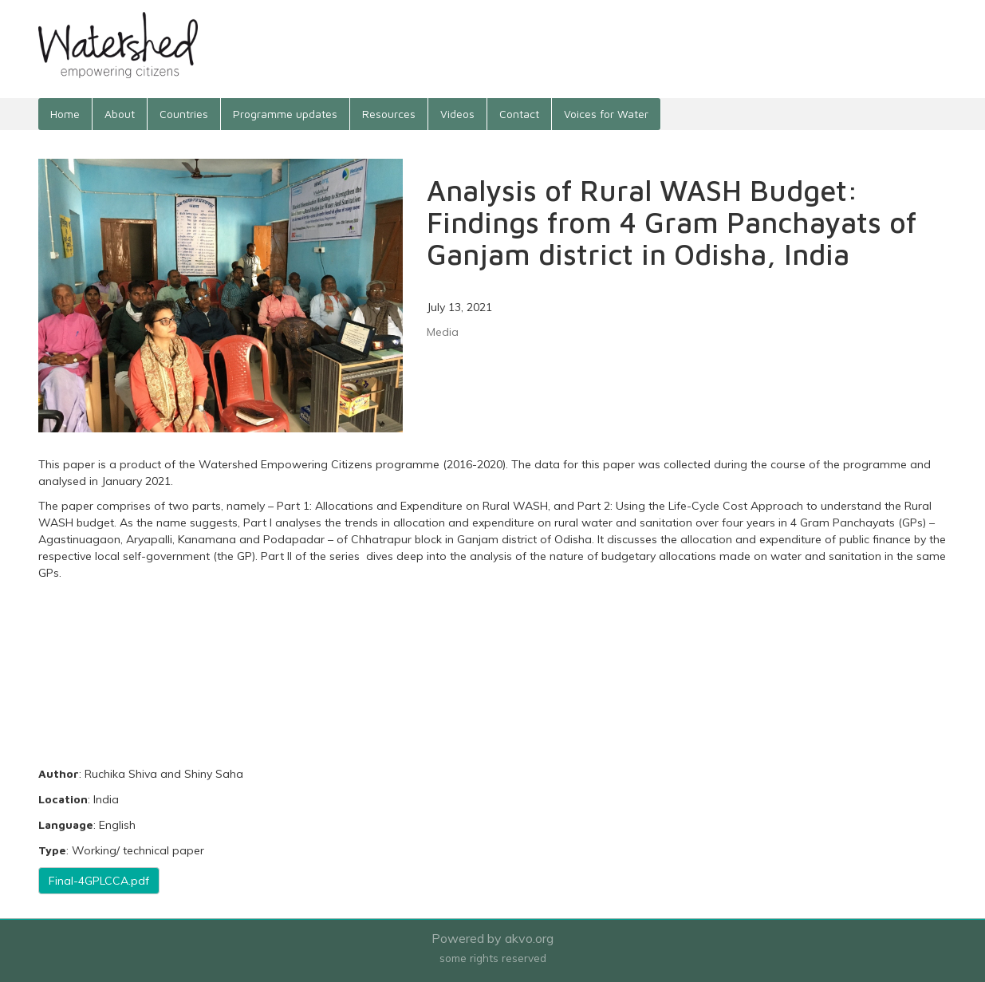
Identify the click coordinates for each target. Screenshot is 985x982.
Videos (457, 113)
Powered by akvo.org (492, 938)
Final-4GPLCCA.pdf (99, 881)
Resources (389, 113)
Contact (519, 113)
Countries (184, 113)
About (119, 113)
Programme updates (285, 113)
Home (65, 113)
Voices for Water (606, 113)
